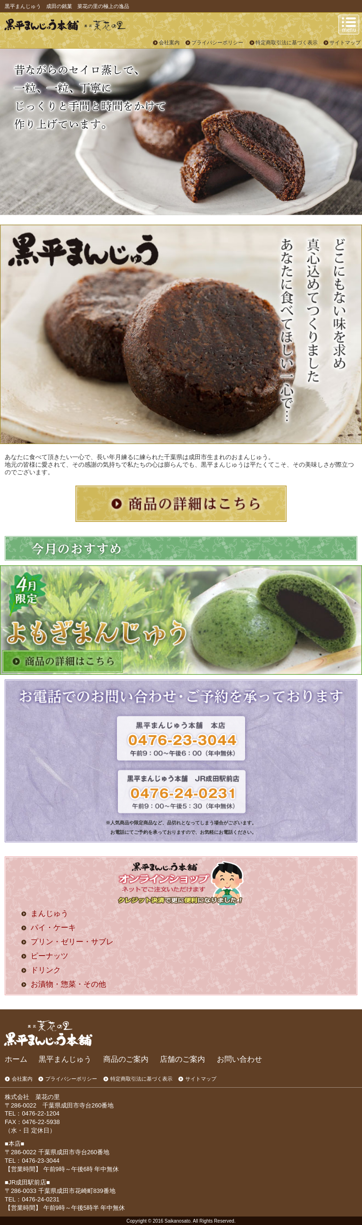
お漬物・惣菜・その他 (68, 984)
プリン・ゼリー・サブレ (72, 942)
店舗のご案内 (182, 1059)
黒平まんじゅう (65, 1059)
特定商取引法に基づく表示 (286, 42)
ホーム (16, 1059)
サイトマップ (345, 42)
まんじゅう (49, 913)
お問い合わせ (239, 1059)
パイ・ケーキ (53, 927)
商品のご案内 (125, 1059)
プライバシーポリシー (217, 42)
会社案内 (169, 42)
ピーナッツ (49, 956)
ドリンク (46, 970)
